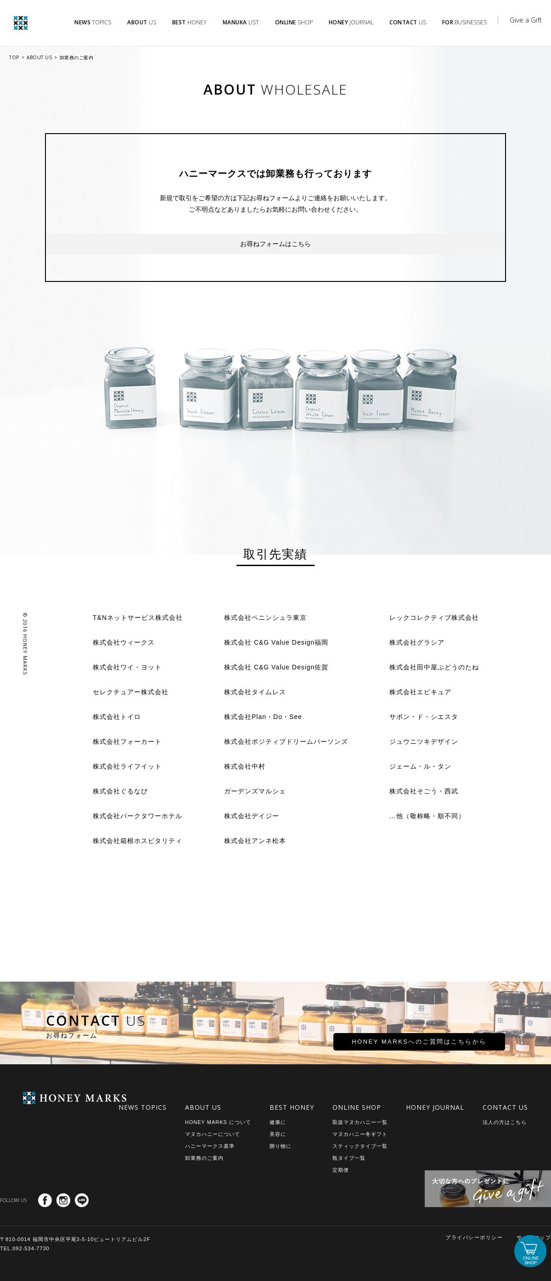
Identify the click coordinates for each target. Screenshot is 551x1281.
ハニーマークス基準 (210, 1146)
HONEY (189, 22)
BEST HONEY (292, 1107)
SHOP (294, 22)
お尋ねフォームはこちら (275, 243)
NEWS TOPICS (142, 1107)
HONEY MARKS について (218, 1122)
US (141, 22)
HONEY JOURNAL (435, 1107)
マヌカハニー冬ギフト (360, 1134)
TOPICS (92, 22)
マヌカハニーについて (212, 1134)
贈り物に (281, 1146)
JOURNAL (351, 22)
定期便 (340, 1170)
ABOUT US (39, 57)
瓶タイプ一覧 (348, 1158)
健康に (278, 1122)
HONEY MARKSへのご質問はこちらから (387, 1046)
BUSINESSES (464, 22)
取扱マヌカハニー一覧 (360, 1122)
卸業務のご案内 (77, 57)
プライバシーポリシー (474, 1237)
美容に (278, 1134)
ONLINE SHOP (356, 1107)
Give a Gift (526, 19)
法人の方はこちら (505, 1122)
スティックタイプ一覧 (360, 1146)
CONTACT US (505, 1107)
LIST (241, 22)
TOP (14, 57)
